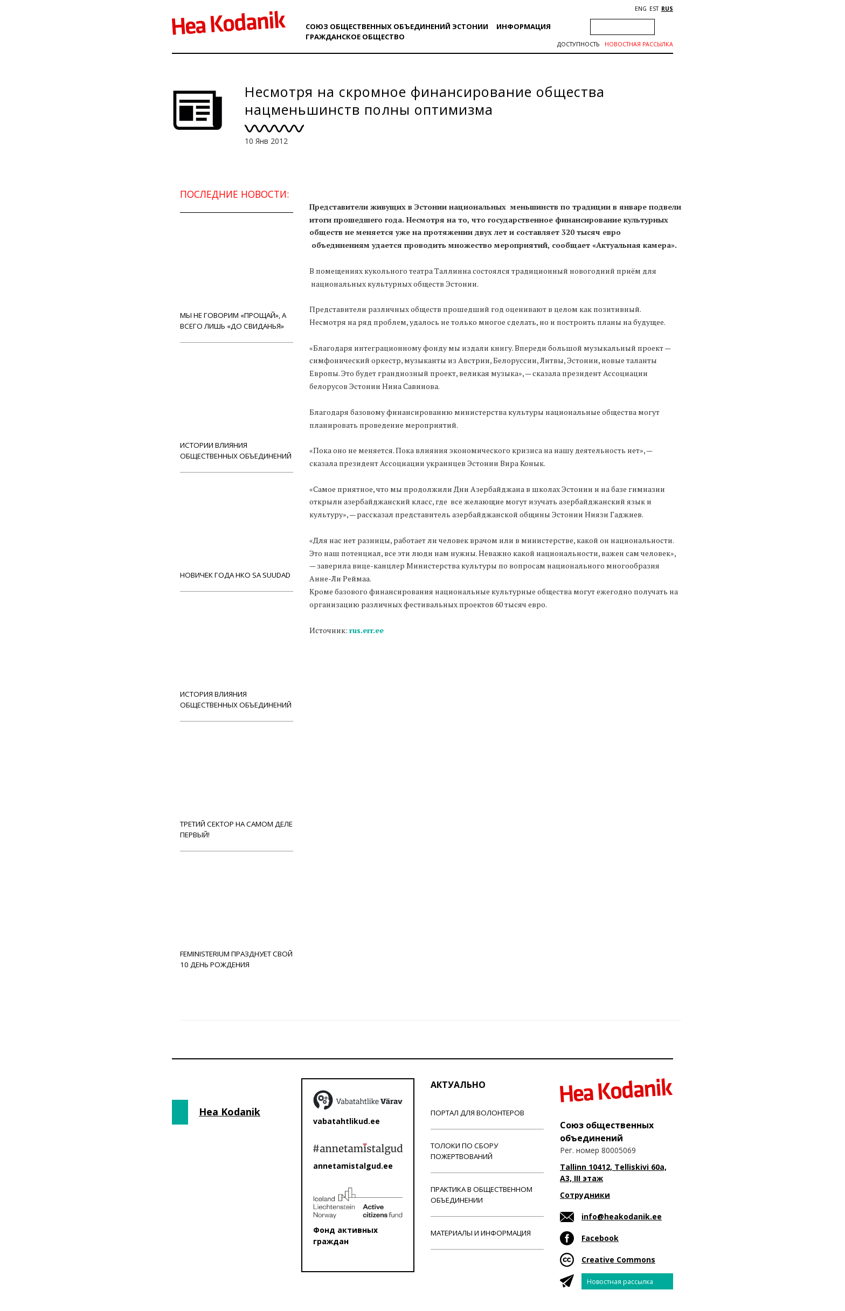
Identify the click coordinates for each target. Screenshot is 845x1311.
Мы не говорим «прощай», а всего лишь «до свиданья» (236, 277)
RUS (667, 8)
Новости (338, 672)
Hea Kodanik (229, 1111)
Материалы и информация (481, 1233)
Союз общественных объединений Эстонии (397, 26)
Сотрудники (585, 1195)
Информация (523, 26)
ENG (641, 8)
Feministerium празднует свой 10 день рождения (236, 915)
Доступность (578, 44)
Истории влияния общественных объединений (236, 407)
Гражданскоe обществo (355, 36)
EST (654, 8)
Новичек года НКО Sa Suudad (236, 531)
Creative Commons (618, 1259)
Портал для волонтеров (477, 1113)
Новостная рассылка (639, 44)
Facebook (600, 1238)
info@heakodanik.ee (621, 1216)
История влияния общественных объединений (236, 656)
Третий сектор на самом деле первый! (236, 786)
